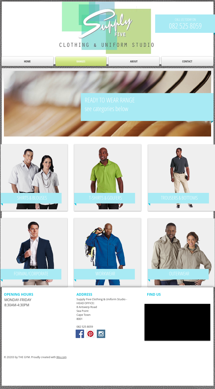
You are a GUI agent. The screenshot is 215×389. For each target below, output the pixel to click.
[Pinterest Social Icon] (90, 334)
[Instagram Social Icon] (101, 334)
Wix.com (61, 357)
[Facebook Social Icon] (80, 334)
